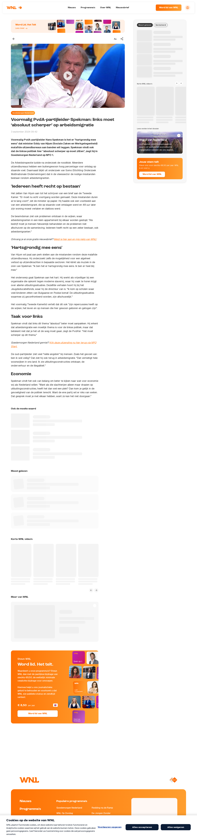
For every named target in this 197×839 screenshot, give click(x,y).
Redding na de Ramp (102, 807)
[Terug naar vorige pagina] (13, 39)
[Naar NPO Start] (173, 780)
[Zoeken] (150, 7)
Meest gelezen (144, 25)
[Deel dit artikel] (122, 39)
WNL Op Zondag (64, 813)
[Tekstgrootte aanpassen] (115, 39)
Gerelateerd (160, 25)
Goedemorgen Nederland (23, 113)
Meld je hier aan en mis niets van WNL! (75, 239)
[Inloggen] (187, 7)
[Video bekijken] (68, 76)
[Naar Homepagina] (15, 7)
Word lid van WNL (168, 8)
